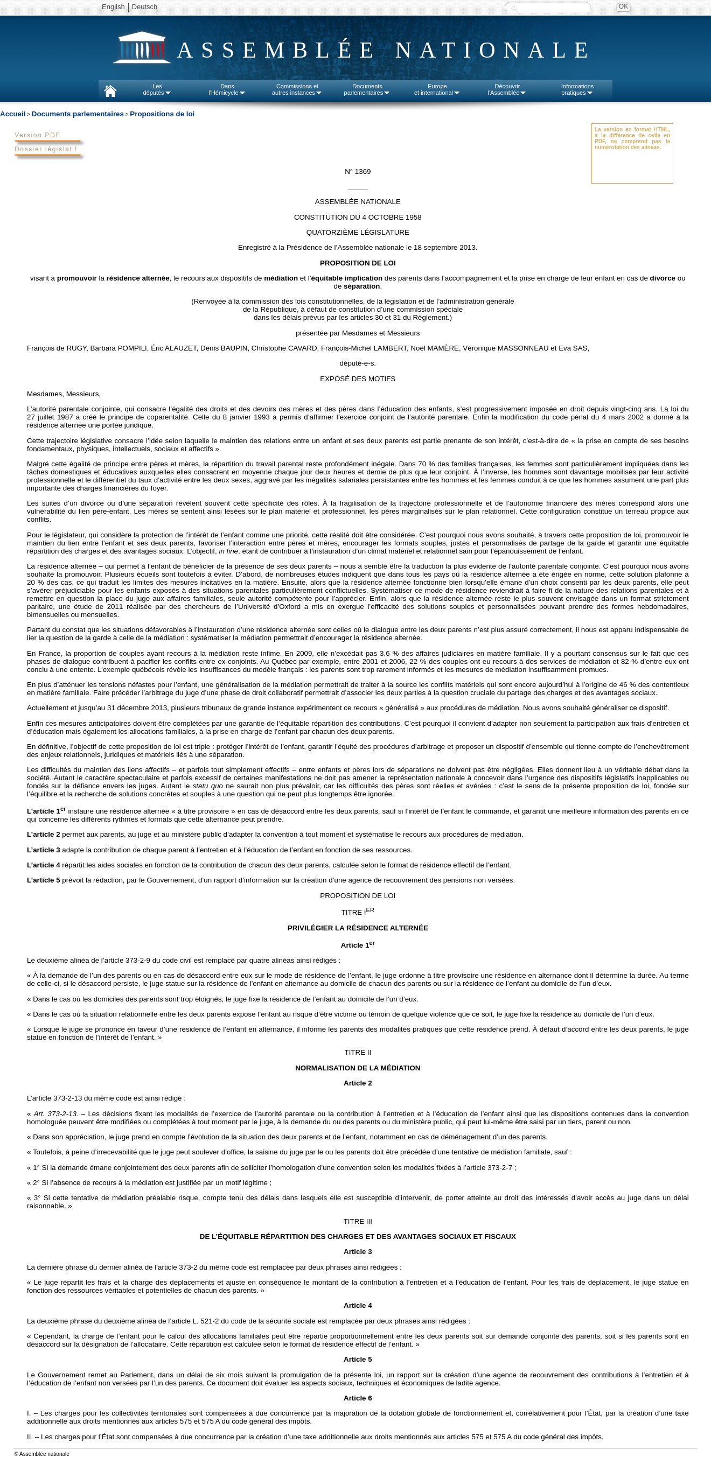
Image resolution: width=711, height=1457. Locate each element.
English (113, 7)
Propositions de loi (162, 114)
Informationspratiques (577, 89)
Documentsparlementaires (367, 89)
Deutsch (145, 7)
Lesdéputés (157, 89)
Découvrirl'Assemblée (507, 89)
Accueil (12, 114)
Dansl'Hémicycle (227, 89)
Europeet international (437, 89)
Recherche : (514, 7)
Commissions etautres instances (297, 89)
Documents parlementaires (78, 114)
